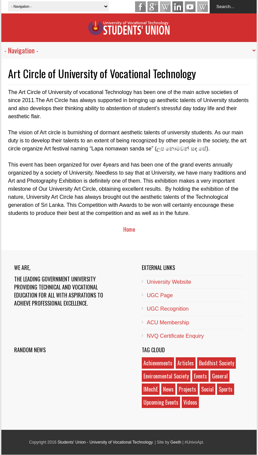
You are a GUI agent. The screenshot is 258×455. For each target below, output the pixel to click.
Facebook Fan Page (140, 6)
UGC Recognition (168, 309)
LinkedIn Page (177, 6)
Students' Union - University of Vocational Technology (105, 442)
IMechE (150, 389)
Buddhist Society (216, 363)
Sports (225, 389)
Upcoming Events (160, 402)
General (220, 376)
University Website (169, 282)
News (168, 389)
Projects (187, 389)
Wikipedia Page (165, 6)
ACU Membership (168, 322)
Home (129, 229)
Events (200, 376)
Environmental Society (166, 376)
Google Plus (152, 6)
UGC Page (160, 295)
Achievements (157, 363)
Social (207, 389)
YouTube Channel (190, 6)
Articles (185, 363)
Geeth (175, 442)
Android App (202, 6)
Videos (190, 402)
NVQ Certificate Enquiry (175, 336)
